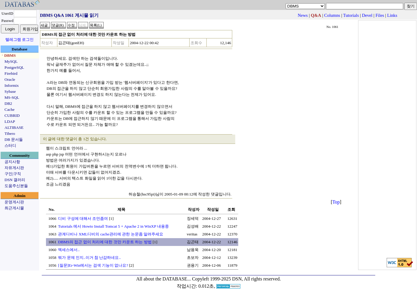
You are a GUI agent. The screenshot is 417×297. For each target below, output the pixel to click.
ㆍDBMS (8, 55)
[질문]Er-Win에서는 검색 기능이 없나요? (93, 265)
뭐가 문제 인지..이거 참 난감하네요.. (89, 257)
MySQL (11, 61)
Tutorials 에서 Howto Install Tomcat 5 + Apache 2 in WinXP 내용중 (113, 226)
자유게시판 (14, 167)
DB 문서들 (14, 139)
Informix (12, 85)
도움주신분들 (16, 185)
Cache (9, 109)
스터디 (10, 145)
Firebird (11, 73)
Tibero (10, 133)
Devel (367, 15)
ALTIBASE (14, 127)
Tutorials (351, 15)
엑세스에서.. (69, 249)
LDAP (10, 121)
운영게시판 (14, 202)
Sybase (10, 91)
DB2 (8, 103)
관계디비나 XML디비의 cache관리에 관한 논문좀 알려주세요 (110, 234)
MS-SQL (12, 97)
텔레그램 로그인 (19, 39)
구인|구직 (13, 173)
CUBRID (12, 115)
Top (336, 202)
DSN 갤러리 (15, 179)
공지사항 (12, 161)
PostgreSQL (14, 67)
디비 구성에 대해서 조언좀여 (83, 218)
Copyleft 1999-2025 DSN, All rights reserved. (236, 278)
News (303, 15)
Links (392, 15)
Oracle (10, 79)
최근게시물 (14, 208)
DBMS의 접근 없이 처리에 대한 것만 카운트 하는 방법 (104, 242)
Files (380, 15)
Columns (332, 15)
